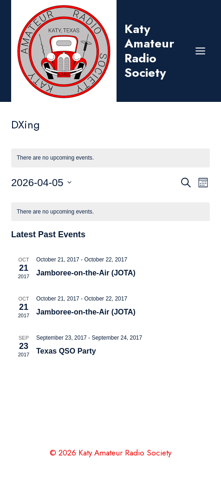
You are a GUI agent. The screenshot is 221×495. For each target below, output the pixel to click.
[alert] (110, 211)
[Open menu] (200, 50)
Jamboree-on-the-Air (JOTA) (86, 273)
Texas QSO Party (66, 351)
